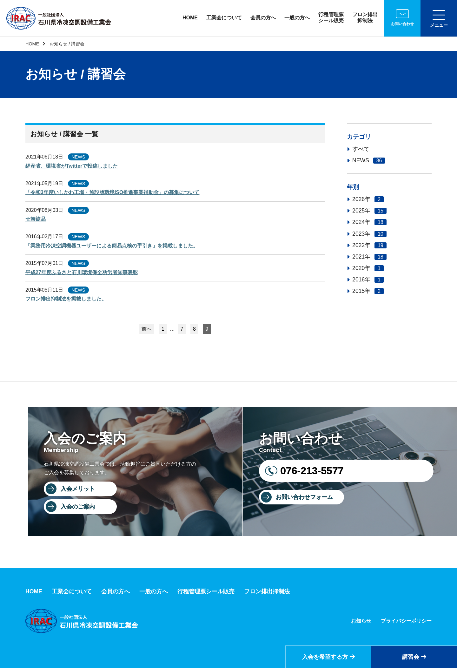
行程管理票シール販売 (331, 17)
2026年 (368, 199)
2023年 (369, 234)
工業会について (224, 17)
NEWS (368, 160)
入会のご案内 (78, 506)
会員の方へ (263, 17)
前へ (147, 329)
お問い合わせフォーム (304, 497)
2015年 (368, 291)
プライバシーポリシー (406, 621)
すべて (360, 149)
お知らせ (361, 621)
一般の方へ (297, 17)
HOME (190, 17)
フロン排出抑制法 (365, 17)
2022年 (369, 245)
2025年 (369, 210)
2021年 (369, 256)
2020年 (368, 268)
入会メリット (78, 489)
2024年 (369, 222)
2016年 (368, 279)
